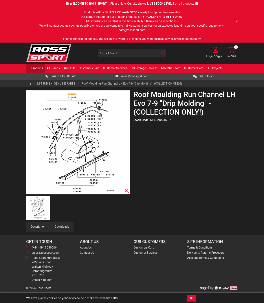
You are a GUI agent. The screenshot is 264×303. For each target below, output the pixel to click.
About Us (69, 68)
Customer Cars (193, 68)
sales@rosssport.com (131, 76)
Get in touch (203, 76)
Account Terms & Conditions (205, 258)
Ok (191, 298)
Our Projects (215, 68)
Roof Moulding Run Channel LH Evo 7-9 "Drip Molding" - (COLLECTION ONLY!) (132, 83)
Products (37, 68)
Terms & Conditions (199, 247)
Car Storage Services (144, 68)
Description (38, 226)
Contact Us (87, 252)
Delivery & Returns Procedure (205, 252)
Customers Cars (89, 68)
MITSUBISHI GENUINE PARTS (56, 83)
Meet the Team (170, 68)
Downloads (61, 226)
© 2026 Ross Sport (38, 288)
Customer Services (115, 68)
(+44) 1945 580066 (60, 76)
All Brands (53, 68)
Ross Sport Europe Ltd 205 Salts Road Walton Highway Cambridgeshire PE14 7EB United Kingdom (43, 269)
